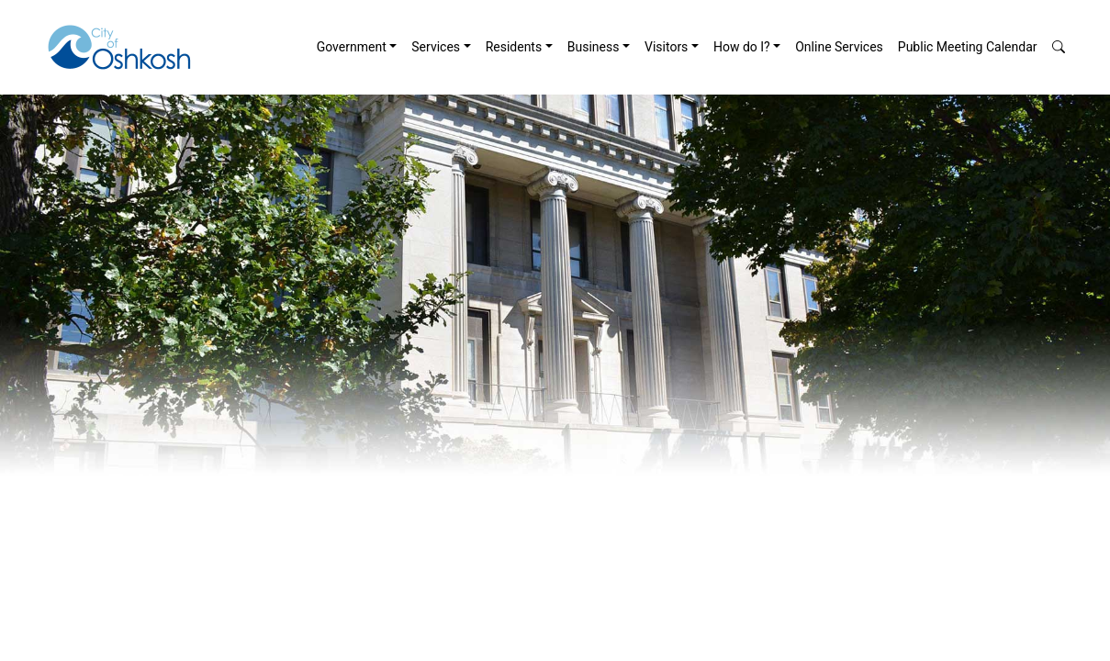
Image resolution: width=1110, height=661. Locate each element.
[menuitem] (357, 47)
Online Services (839, 46)
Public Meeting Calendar (967, 46)
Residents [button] (514, 46)
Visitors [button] (666, 46)
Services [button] (435, 46)
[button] (1058, 47)
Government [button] (352, 46)
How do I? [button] (741, 46)
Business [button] (593, 46)
